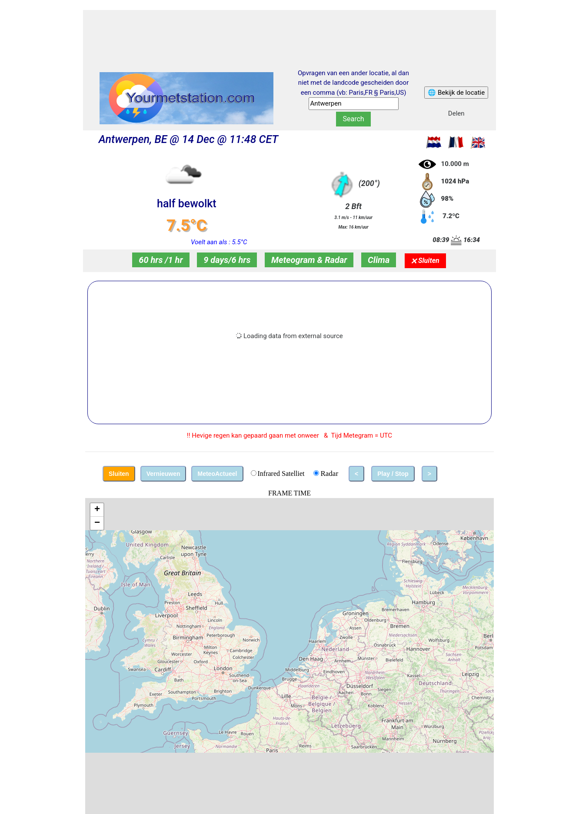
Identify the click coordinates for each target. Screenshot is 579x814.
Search (353, 119)
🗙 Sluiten (425, 260)
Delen (456, 113)
